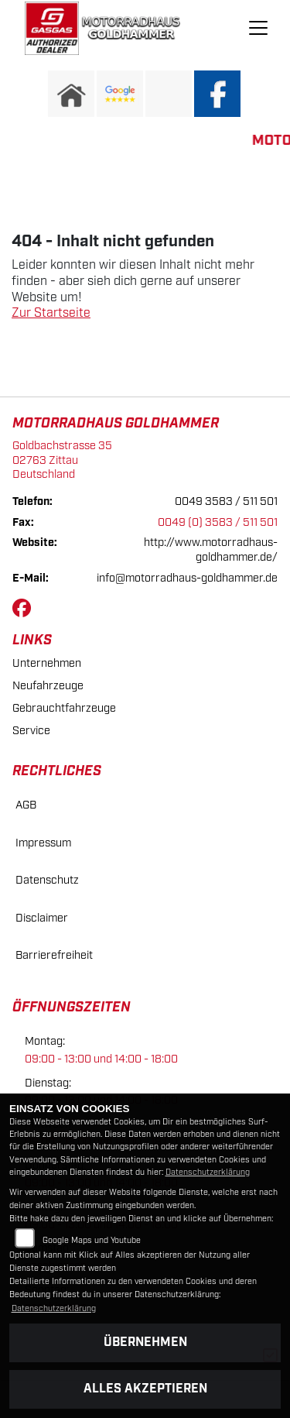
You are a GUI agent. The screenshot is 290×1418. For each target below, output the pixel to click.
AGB (25, 805)
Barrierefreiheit (54, 955)
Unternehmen (46, 663)
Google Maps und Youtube (92, 1240)
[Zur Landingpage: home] (71, 93)
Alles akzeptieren (145, 1389)
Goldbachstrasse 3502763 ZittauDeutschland (62, 460)
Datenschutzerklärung (207, 1172)
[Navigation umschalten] (258, 28)
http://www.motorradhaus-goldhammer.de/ (211, 550)
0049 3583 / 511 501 (226, 501)
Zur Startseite (51, 313)
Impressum (43, 843)
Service (31, 730)
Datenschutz (47, 880)
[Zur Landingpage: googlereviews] (120, 93)
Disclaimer (41, 918)
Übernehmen (145, 1342)
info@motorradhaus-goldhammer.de (187, 578)
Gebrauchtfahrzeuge (64, 708)
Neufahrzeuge (48, 685)
